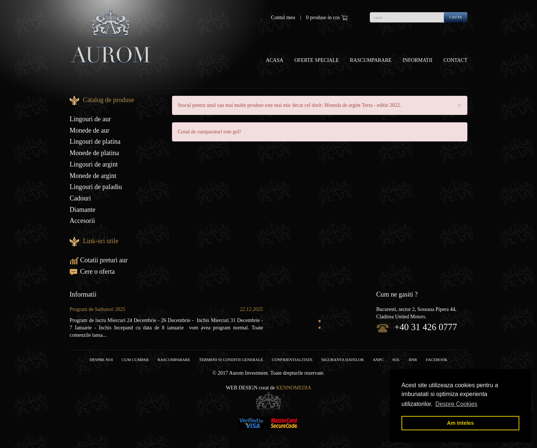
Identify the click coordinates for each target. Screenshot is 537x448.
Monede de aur (89, 130)
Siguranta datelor (343, 359)
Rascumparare (371, 60)
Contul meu (283, 17)
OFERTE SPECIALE (316, 60)
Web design (241, 388)
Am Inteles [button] (460, 423)
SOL (396, 359)
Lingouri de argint (94, 164)
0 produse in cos (327, 18)
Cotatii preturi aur (98, 260)
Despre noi (101, 359)
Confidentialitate (292, 359)
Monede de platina (94, 153)
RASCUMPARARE (174, 359)
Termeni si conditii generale (231, 359)
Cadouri (80, 198)
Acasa (274, 60)
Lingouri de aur (90, 119)
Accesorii (82, 220)
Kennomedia (293, 388)
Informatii (417, 60)
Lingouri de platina (95, 141)
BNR (413, 359)
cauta (455, 17)
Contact (455, 60)
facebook (436, 359)
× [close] (459, 105)
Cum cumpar (135, 359)
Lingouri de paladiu (96, 186)
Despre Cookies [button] (456, 404)
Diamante (82, 209)
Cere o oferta (92, 271)
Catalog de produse (108, 100)
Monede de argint (93, 175)
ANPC (378, 359)
